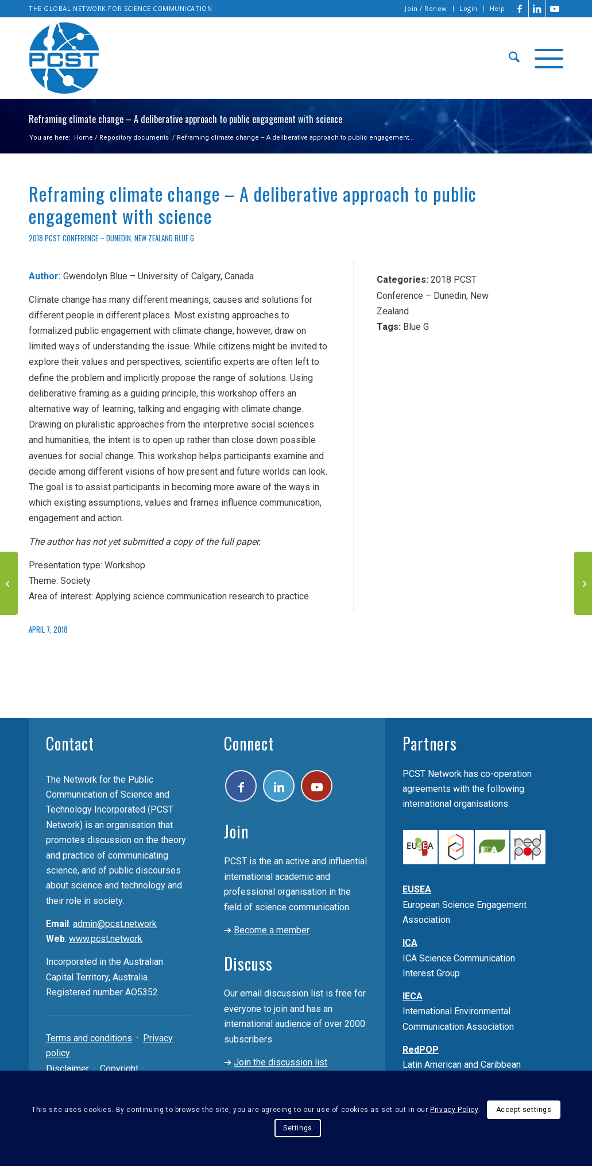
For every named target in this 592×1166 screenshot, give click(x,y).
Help (497, 8)
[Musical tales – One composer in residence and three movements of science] (583, 583)
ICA (410, 942)
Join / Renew (426, 8)
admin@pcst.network (115, 923)
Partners (430, 743)
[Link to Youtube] (554, 8)
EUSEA (417, 889)
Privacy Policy (454, 1110)
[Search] (514, 58)
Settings (297, 1128)
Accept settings (524, 1110)
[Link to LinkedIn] (537, 8)
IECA (413, 996)
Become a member (271, 930)
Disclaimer (67, 1068)
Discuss (248, 963)
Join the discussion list (280, 1062)
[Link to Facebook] (520, 8)
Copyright (119, 1068)
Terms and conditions (89, 1038)
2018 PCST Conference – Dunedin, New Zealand (101, 238)
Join (236, 831)
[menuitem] (426, 8)
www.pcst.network (105, 938)
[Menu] (545, 58)
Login (468, 8)
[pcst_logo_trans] (64, 58)
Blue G (184, 238)
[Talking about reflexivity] (9, 583)
